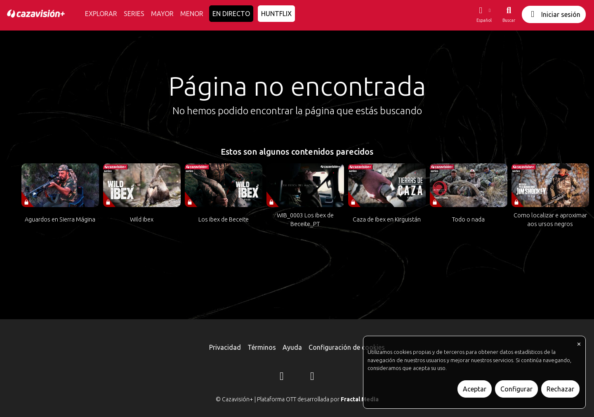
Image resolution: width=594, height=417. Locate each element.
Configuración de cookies (347, 347)
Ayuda (292, 347)
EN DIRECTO (231, 13)
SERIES (134, 13)
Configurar (516, 389)
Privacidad (225, 347)
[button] (484, 14)
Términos (262, 347)
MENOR (191, 13)
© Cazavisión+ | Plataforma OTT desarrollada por (297, 399)
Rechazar (560, 389)
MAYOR (162, 13)
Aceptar (474, 389)
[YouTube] (312, 377)
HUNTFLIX (276, 13)
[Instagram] (281, 377)
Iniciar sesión (553, 14)
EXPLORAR (101, 13)
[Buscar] (509, 14)
